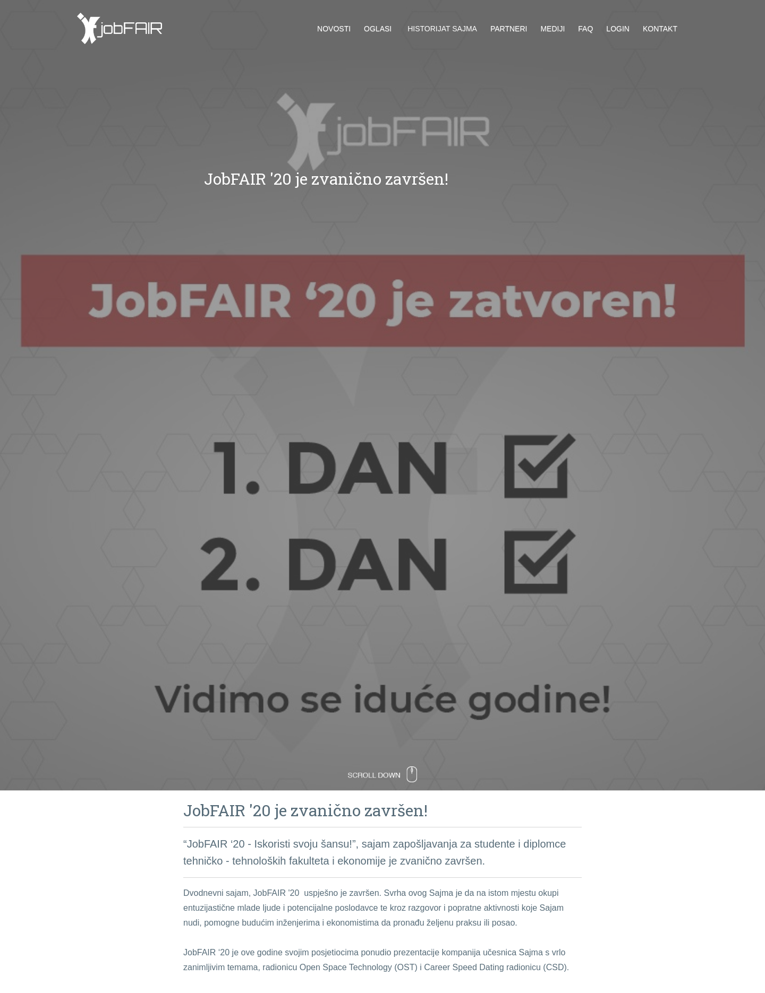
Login (618, 28)
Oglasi (378, 28)
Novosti (334, 28)
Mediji (552, 28)
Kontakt (660, 28)
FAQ (585, 28)
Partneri (509, 28)
